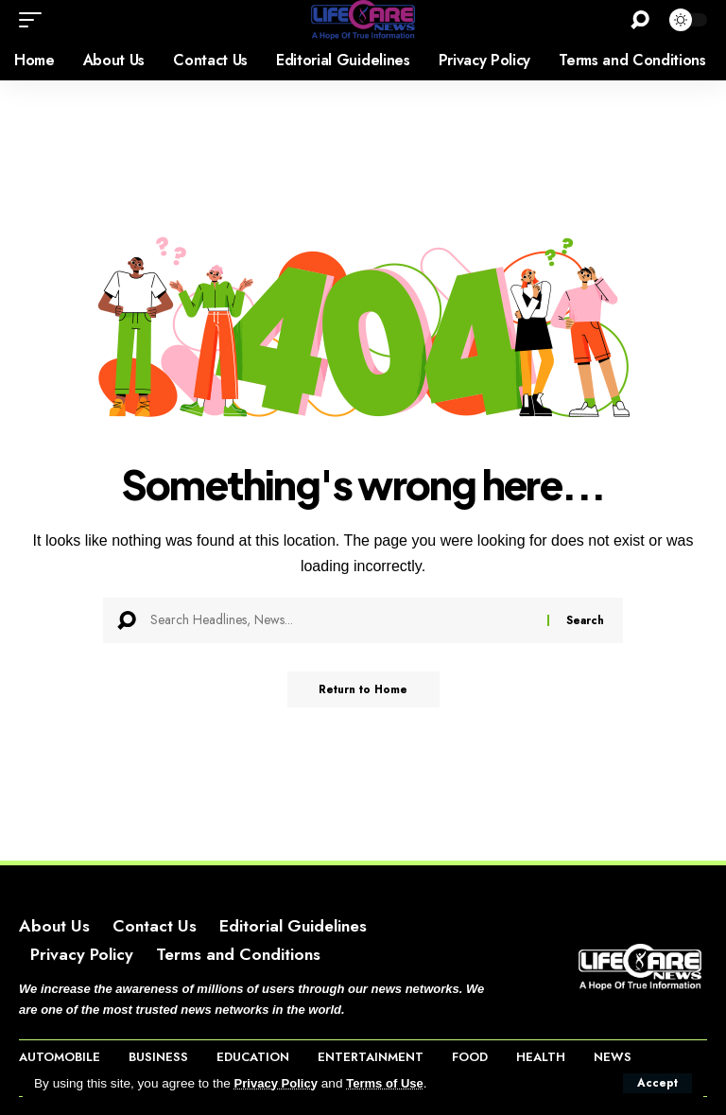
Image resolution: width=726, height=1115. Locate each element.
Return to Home (363, 690)
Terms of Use (390, 1083)
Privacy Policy (277, 1083)
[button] (657, 1082)
